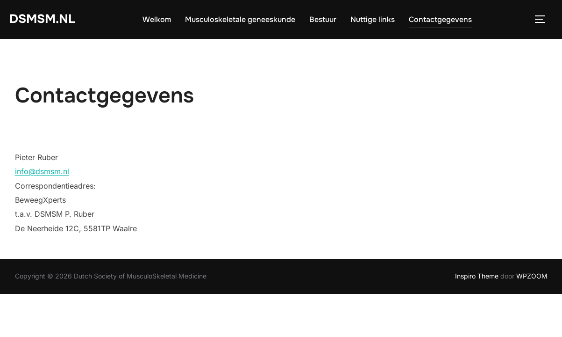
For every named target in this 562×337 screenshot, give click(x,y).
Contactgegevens (440, 19)
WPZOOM (532, 276)
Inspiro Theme (476, 276)
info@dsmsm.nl (42, 171)
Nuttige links (372, 19)
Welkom (156, 19)
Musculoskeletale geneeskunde (240, 19)
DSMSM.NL (42, 19)
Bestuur (322, 19)
